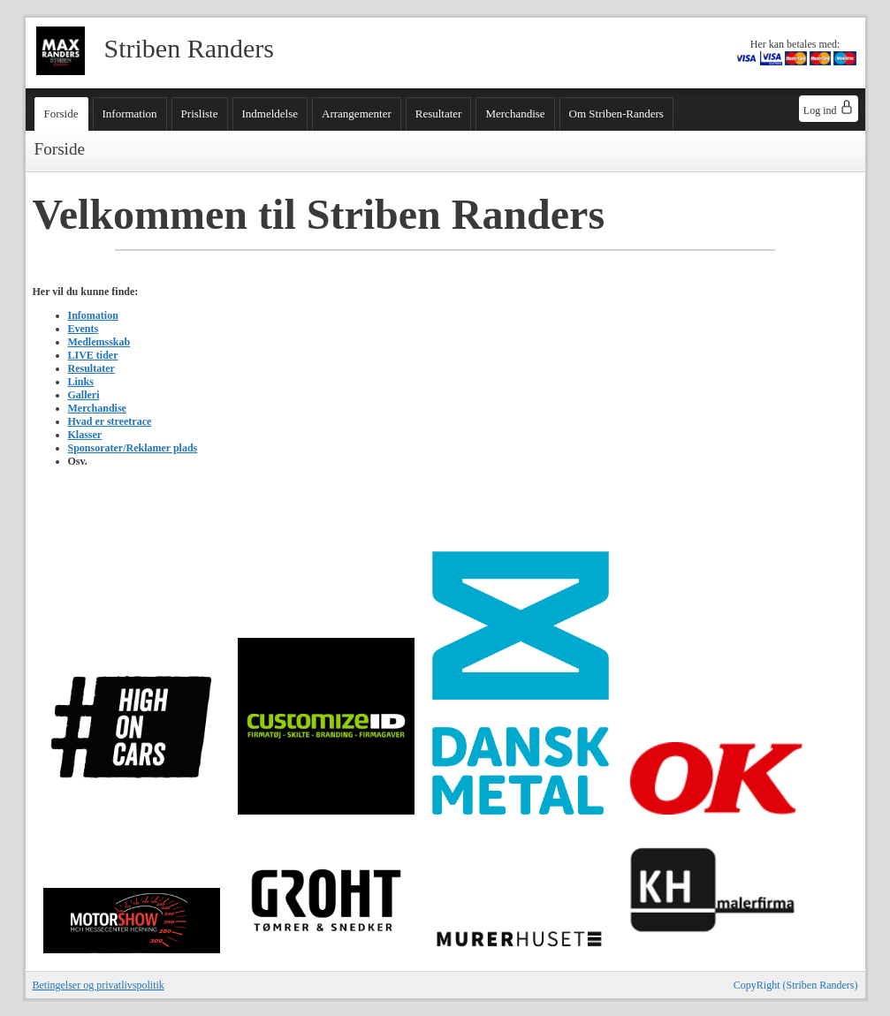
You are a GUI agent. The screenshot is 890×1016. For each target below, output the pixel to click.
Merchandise (514, 113)
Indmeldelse (270, 113)
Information (130, 113)
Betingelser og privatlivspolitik (98, 985)
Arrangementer (357, 113)
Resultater (438, 113)
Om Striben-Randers (616, 113)
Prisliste (199, 113)
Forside (61, 113)
